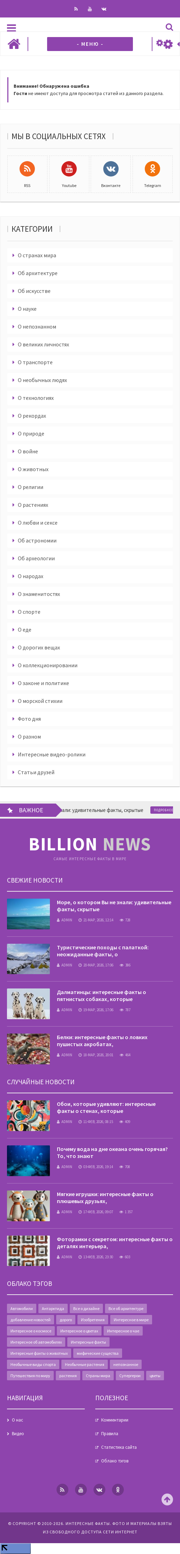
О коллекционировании (47, 665)
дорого (66, 1319)
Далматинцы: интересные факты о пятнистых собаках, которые (101, 995)
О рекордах (32, 415)
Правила (109, 1434)
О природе (31, 433)
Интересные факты (88, 1342)
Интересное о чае (123, 1330)
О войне (28, 451)
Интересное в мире (131, 1319)
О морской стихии (40, 700)
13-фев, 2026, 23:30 (95, 1256)
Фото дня (29, 718)
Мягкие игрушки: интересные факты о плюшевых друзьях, (105, 1197)
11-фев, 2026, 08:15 (95, 1121)
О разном (29, 736)
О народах (30, 576)
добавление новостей (30, 1319)
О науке (27, 308)
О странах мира (37, 255)
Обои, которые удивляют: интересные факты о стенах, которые (106, 1107)
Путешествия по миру (30, 1375)
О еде (24, 629)
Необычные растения (84, 1364)
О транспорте (35, 362)
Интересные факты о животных (39, 1353)
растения (68, 1375)
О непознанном (37, 326)
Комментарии (114, 1420)
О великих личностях (43, 344)
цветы (155, 1375)
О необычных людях (42, 379)
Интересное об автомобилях (36, 1342)
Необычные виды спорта (33, 1364)
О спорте (29, 611)
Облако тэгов (114, 1461)
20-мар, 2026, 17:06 (95, 965)
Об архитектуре (38, 272)
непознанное (125, 1364)
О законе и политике (43, 682)
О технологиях (36, 397)
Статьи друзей (36, 772)
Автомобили (21, 1308)
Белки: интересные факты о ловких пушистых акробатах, (102, 1041)
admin (64, 920)
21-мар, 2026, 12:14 (95, 920)
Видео (18, 1434)
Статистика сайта (119, 1447)
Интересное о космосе (30, 1330)
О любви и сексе (38, 522)
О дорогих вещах (39, 647)
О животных (33, 469)
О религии (30, 486)
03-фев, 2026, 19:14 (95, 1166)
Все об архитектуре (125, 1308)
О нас (17, 1420)
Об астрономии (37, 540)
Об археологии (36, 558)
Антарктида (53, 1308)
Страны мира (98, 1375)
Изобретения (93, 1319)
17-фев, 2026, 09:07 (95, 1211)
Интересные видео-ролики (51, 754)
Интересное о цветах (79, 1330)
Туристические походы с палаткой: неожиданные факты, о (103, 951)
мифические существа (98, 1353)
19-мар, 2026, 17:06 (95, 1009)
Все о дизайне (86, 1308)
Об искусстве (34, 290)
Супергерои (130, 1375)
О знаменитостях (39, 593)
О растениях (33, 504)
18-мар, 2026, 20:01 (95, 1054)
